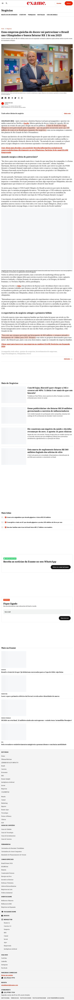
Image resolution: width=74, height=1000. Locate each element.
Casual (3, 800)
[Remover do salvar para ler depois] (22, 98)
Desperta (6, 599)
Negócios (7, 10)
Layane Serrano (9, 102)
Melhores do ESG (6, 904)
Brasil (3, 766)
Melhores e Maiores (7, 900)
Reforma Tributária (7, 883)
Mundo (3, 796)
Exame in (7, 923)
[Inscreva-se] (65, 618)
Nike (19, 286)
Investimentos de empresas (46, 351)
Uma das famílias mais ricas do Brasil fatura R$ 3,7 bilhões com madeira (28, 527)
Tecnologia (4, 813)
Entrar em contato (7, 975)
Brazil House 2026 (7, 863)
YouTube (4, 958)
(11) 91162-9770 (9, 978)
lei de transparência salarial (55, 998)
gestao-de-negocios (27, 351)
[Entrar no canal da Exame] (61, 567)
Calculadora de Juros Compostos (11, 851)
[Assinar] (59, 3)
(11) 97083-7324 (9, 992)
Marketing (4, 803)
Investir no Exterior (7, 879)
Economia (4, 772)
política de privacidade (39, 998)
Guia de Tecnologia (7, 832)
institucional (5, 998)
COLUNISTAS (5, 792)
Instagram (4, 965)
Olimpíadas (21, 354)
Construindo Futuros (7, 873)
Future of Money (6, 816)
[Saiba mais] (67, 113)
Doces (29, 354)
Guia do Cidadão (6, 829)
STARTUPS (22, 15)
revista (6, 915)
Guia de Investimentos (8, 836)
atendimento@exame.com (9, 985)
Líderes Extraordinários (8, 886)
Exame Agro (5, 809)
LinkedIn (4, 961)
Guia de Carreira (6, 839)
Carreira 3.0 (7, 926)
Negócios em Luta (6, 889)
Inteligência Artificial (7, 782)
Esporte (3, 806)
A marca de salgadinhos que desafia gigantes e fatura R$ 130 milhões (28, 517)
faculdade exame (10, 912)
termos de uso (15, 998)
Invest (3, 785)
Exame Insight (5, 779)
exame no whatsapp (10, 558)
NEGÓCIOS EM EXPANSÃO (9, 15)
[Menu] (2, 3)
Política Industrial (6, 893)
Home (2, 28)
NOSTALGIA (41, 15)
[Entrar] (69, 3)
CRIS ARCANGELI (52, 15)
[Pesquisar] (6, 3)
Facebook (4, 968)
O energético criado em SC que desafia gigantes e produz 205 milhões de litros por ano (33, 522)
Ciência (3, 819)
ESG (2, 775)
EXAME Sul (4, 866)
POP (2, 823)
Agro (5, 942)
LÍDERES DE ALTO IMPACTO (9, 762)
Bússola (3, 870)
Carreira (3, 769)
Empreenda (7, 946)
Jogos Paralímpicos (8, 354)
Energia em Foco (6, 876)
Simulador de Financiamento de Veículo (13, 855)
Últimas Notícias (6, 759)
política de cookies (25, 998)
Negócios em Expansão (8, 907)
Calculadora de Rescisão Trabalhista (12, 848)
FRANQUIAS (31, 15)
